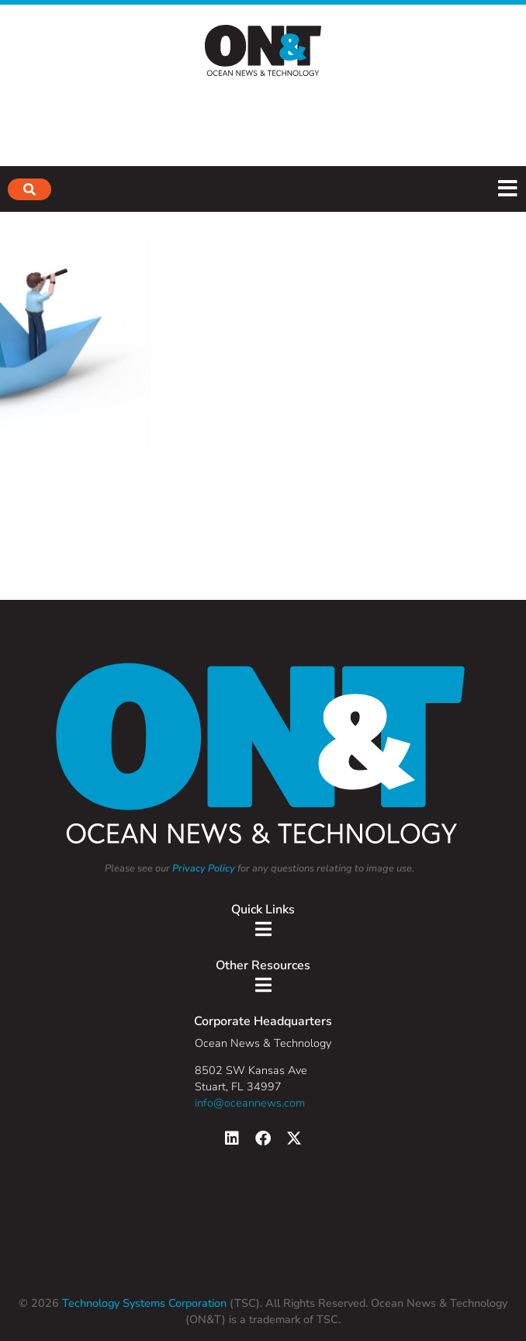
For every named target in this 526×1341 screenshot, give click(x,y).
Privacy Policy (203, 868)
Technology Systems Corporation (143, 1303)
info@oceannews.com (250, 1103)
